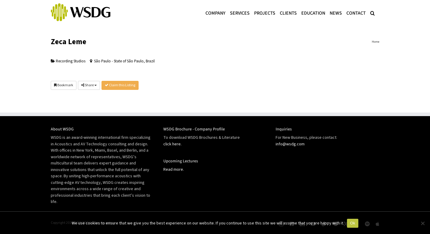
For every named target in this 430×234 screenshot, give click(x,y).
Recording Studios (68, 61)
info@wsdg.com (290, 144)
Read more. (173, 170)
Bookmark (63, 85)
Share (89, 85)
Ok (352, 223)
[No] (423, 223)
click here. (172, 144)
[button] (372, 12)
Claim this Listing (120, 85)
